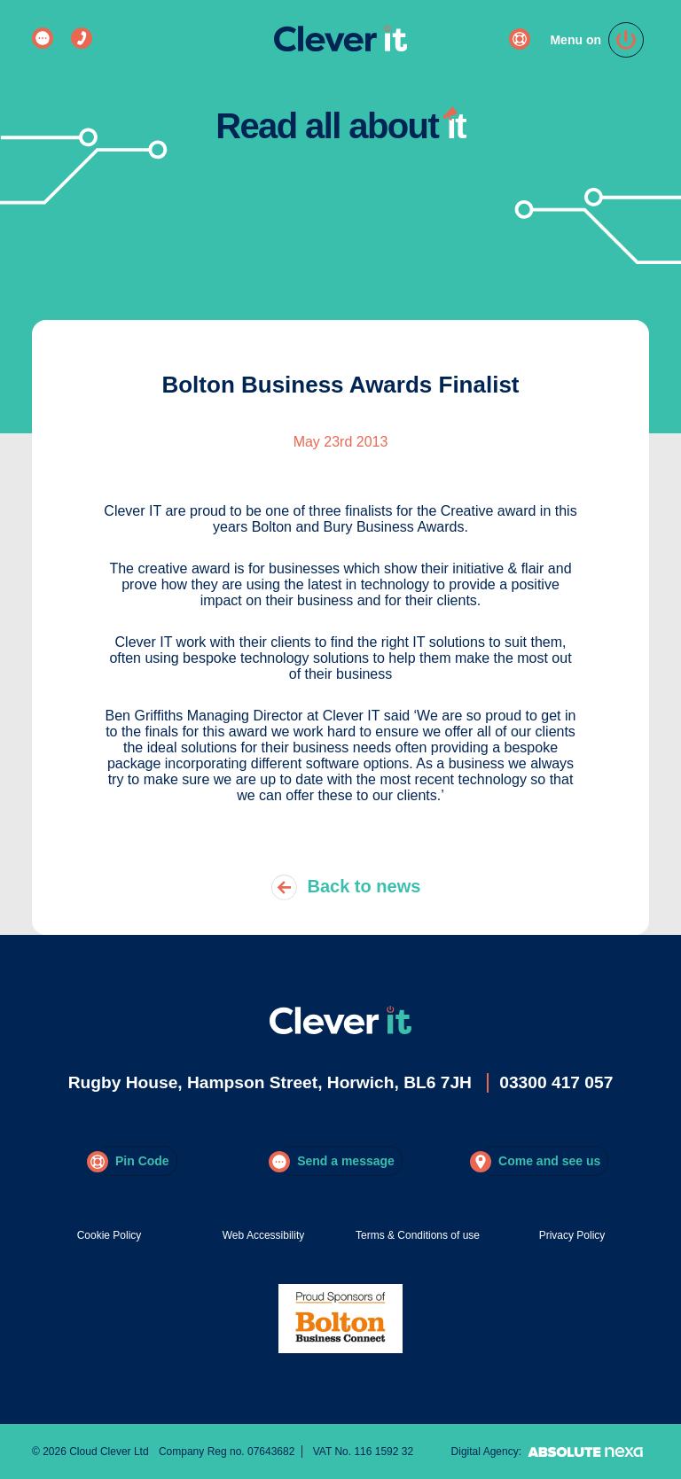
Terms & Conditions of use (418, 1235)
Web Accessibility (263, 1235)
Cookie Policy (109, 1235)
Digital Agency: (550, 1451)
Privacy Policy (572, 1235)
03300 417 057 (556, 1082)
